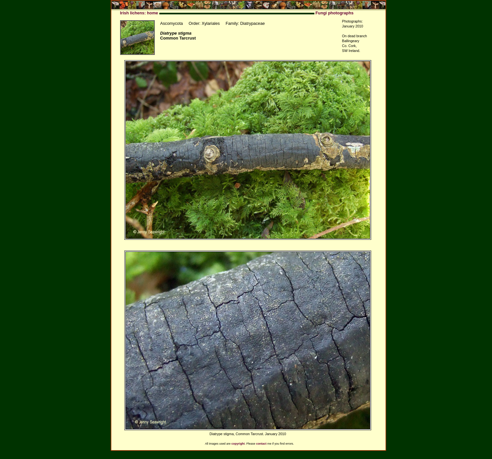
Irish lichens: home (139, 12)
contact (261, 443)
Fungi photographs (334, 12)
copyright (238, 443)
